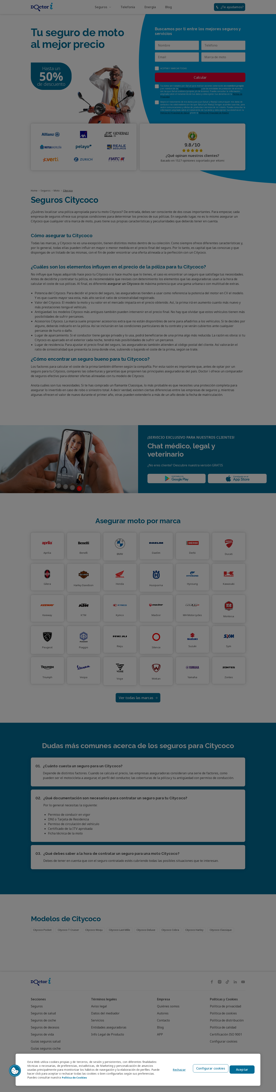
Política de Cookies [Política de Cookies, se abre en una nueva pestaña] (92, 1077)
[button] (15, 1070)
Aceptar (242, 1070)
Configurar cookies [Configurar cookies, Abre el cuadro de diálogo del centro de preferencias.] (209, 1070)
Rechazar (177, 1070)
